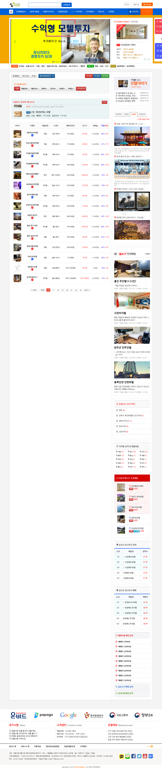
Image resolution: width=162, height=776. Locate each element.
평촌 (120, 410)
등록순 (16, 76)
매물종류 (24, 88)
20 (67, 290)
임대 (101, 66)
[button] (144, 59)
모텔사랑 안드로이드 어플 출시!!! (24, 733)
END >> (87, 290)
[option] (132, 42)
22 (76, 290)
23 (81, 290)
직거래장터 (90, 12)
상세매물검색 (81, 88)
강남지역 (122, 432)
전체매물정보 (21, 12)
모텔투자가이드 (48, 12)
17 (53, 290)
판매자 (44, 88)
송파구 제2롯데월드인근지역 (129, 415)
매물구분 (34, 88)
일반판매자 (121, 66)
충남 (132, 455)
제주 (143, 467)
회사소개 (12, 746)
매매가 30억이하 (123, 656)
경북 (120, 463)
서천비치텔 (120, 313)
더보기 (104, 102)
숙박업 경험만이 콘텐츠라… (128, 98)
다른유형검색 (45, 76)
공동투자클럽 (34, 12)
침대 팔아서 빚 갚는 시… (127, 93)
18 (58, 290)
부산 (132, 467)
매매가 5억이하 (122, 642)
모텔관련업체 (62, 12)
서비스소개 (25, 746)
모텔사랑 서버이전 (18, 739)
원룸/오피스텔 (52, 66)
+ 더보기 (147, 254)
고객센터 (111, 12)
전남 (131, 459)
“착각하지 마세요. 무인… (127, 96)
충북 (120, 455)
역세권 (71, 88)
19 (62, 290)
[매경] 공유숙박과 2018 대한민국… (25, 736)
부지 (106, 66)
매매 (118, 45)
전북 (120, 459)
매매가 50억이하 (123, 666)
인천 (144, 452)
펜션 (43, 66)
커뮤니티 (101, 12)
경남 (131, 463)
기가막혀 (76, 12)
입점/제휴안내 (69, 746)
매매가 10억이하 (123, 647)
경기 (132, 452)
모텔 (37, 66)
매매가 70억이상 (123, 680)
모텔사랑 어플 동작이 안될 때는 (23, 731)
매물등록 (146, 12)
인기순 (25, 76)
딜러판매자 (131, 66)
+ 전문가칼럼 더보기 (143, 119)
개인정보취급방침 (52, 746)
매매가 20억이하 (123, 651)
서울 (120, 452)
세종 (143, 455)
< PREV (42, 290)
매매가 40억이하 (123, 661)
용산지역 (122, 426)
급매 (97, 76)
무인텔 (21, 66)
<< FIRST (34, 290)
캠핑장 (82, 66)
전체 (17, 88)
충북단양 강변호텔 (124, 382)
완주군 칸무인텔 (122, 347)
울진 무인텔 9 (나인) (125, 281)
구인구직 (134, 12)
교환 (105, 76)
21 (72, 290)
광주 (143, 459)
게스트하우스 (73, 66)
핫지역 (53, 88)
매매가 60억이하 (123, 671)
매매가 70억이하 (123, 676)
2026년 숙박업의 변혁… (127, 101)
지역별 (62, 88)
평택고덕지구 (124, 421)
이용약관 (37, 746)
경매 (89, 76)
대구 (143, 463)
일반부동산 (63, 66)
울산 (119, 467)
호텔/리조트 (30, 66)
